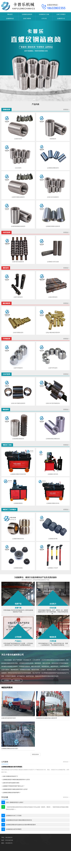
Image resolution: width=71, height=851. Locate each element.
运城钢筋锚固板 (18, 568)
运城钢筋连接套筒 (27, 14)
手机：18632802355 (6, 837)
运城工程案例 (27, 18)
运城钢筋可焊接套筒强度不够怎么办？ (13, 786)
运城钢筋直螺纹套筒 (53, 168)
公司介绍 (44, 18)
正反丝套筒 (18, 168)
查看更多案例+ (35, 754)
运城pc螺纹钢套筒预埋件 (53, 332)
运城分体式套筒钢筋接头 (53, 403)
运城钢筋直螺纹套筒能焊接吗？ (11, 792)
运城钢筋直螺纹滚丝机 (52, 503)
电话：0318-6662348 (7, 840)
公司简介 (6, 680)
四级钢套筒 (53, 138)
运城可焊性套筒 (52, 368)
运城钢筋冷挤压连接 (53, 261)
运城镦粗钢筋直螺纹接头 (53, 438)
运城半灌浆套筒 (18, 297)
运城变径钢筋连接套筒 (18, 197)
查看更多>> (66, 762)
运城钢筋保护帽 (52, 538)
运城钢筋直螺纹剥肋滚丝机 (18, 474)
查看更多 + (66, 109)
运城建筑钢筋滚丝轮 (18, 538)
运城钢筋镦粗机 (18, 503)
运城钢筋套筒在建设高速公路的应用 (46, 718)
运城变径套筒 (18, 138)
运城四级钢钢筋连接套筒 (18, 226)
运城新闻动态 (10, 18)
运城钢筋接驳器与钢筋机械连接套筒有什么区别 (16, 779)
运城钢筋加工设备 (44, 14)
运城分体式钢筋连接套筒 (18, 403)
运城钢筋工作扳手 (53, 568)
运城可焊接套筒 (18, 368)
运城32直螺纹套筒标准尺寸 (10, 776)
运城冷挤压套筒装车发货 (8, 718)
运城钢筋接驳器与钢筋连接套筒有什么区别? (15, 789)
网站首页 (10, 14)
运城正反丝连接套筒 (53, 197)
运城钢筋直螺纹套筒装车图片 (9, 748)
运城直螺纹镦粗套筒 (18, 438)
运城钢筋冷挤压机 (53, 474)
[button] (34, 99)
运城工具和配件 (61, 14)
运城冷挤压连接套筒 (18, 261)
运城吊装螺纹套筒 (18, 332)
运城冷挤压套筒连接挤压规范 (10, 782)
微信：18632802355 (6, 843)
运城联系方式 (61, 18)
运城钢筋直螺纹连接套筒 (53, 226)
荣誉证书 (17, 680)
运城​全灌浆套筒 (52, 297)
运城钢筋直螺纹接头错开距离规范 (11, 767)
